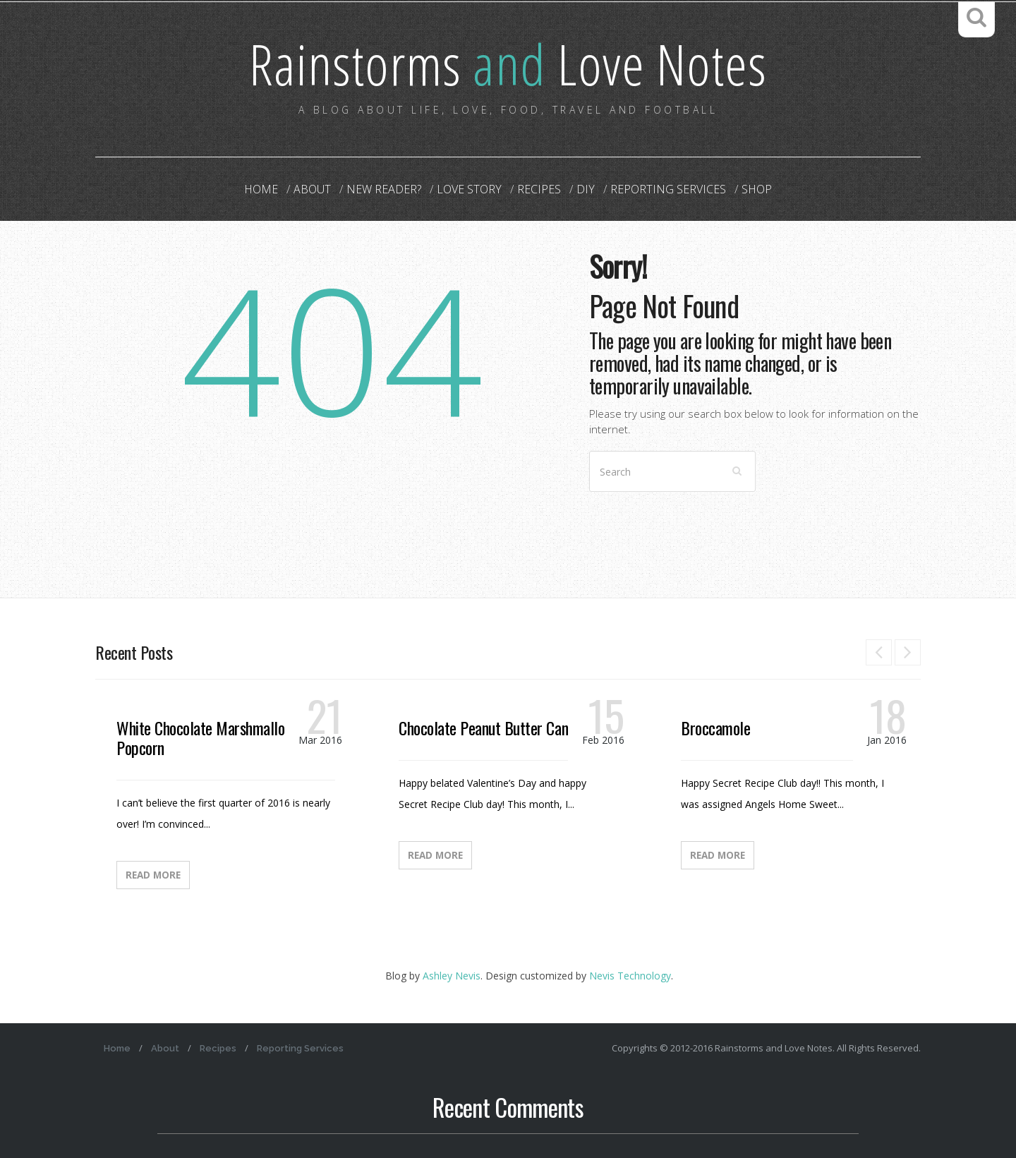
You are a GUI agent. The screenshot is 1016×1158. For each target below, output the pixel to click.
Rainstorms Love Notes (508, 63)
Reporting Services (668, 189)
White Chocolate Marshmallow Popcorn (205, 737)
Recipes (539, 189)
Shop (757, 189)
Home (261, 189)
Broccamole (715, 727)
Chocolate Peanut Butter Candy (490, 727)
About (312, 189)
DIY (585, 189)
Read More (153, 875)
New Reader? (383, 189)
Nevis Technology (630, 975)
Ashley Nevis (451, 975)
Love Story (469, 189)
